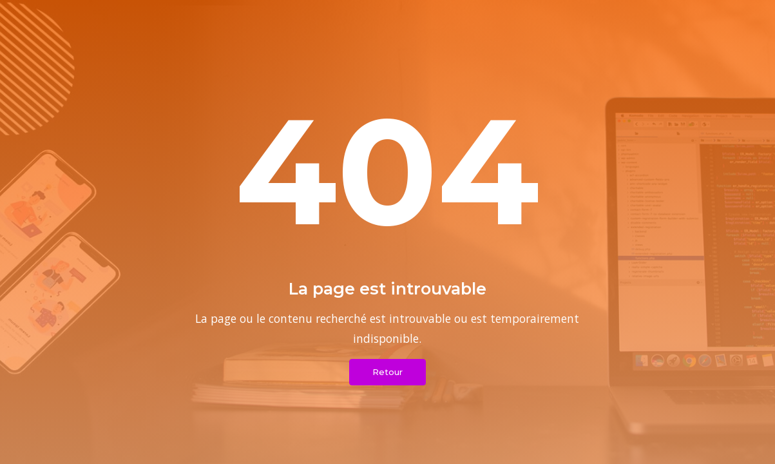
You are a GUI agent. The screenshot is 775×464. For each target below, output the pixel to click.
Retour (387, 372)
